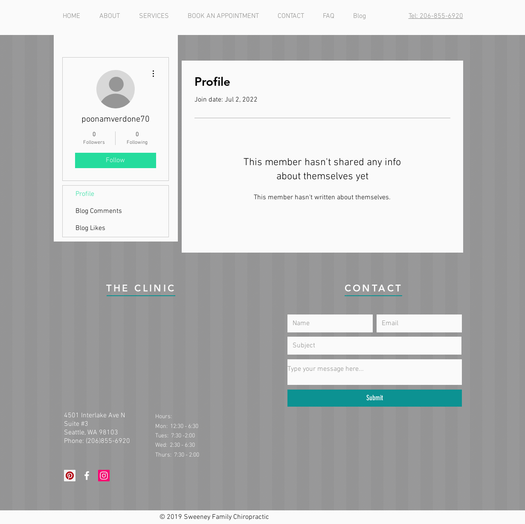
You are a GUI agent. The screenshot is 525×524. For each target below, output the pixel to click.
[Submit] (374, 398)
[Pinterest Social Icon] (69, 475)
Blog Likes (90, 228)
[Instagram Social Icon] (104, 475)
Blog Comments (98, 211)
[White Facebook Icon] (87, 475)
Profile (84, 194)
